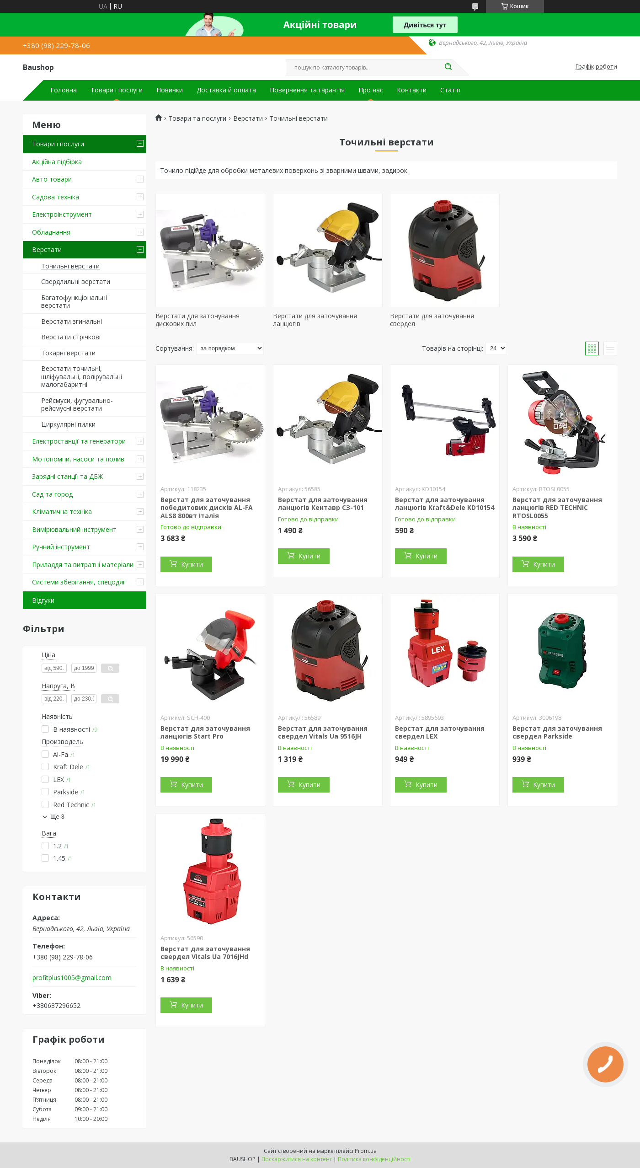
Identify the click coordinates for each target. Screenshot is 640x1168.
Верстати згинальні (71, 321)
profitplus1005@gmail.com (72, 978)
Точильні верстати (70, 266)
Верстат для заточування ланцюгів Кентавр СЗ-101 (323, 503)
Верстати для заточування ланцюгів (315, 319)
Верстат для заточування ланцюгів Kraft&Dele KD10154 (444, 503)
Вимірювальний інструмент (74, 529)
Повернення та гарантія (307, 90)
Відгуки (43, 600)
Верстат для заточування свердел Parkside (557, 732)
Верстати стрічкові (71, 336)
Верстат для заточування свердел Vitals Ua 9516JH (323, 732)
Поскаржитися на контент (296, 1159)
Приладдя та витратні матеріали (82, 564)
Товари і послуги (117, 90)
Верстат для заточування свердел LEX (440, 732)
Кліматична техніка (62, 511)
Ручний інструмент (61, 546)
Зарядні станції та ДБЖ (67, 476)
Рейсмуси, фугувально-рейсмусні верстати (77, 404)
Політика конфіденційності (374, 1159)
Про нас (370, 90)
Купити (192, 564)
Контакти (412, 90)
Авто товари (52, 179)
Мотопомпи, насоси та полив (78, 459)
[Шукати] (448, 67)
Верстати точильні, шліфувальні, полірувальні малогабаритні (81, 376)
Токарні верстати (68, 352)
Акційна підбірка (57, 161)
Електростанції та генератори (79, 441)
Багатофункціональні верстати (74, 301)
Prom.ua (366, 1151)
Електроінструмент (62, 214)
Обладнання (51, 232)
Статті (450, 90)
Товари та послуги (197, 118)
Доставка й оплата (226, 90)
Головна (63, 90)
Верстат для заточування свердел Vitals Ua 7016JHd (205, 952)
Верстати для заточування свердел (432, 319)
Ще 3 (57, 816)
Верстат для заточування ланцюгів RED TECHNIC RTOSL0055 (557, 507)
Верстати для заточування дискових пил (197, 319)
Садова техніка (55, 197)
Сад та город (52, 494)
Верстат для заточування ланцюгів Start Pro (205, 732)
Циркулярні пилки (68, 424)
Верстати (47, 249)
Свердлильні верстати (75, 281)
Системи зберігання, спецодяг (79, 582)
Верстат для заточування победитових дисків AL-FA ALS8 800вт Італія (206, 507)
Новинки (169, 90)
